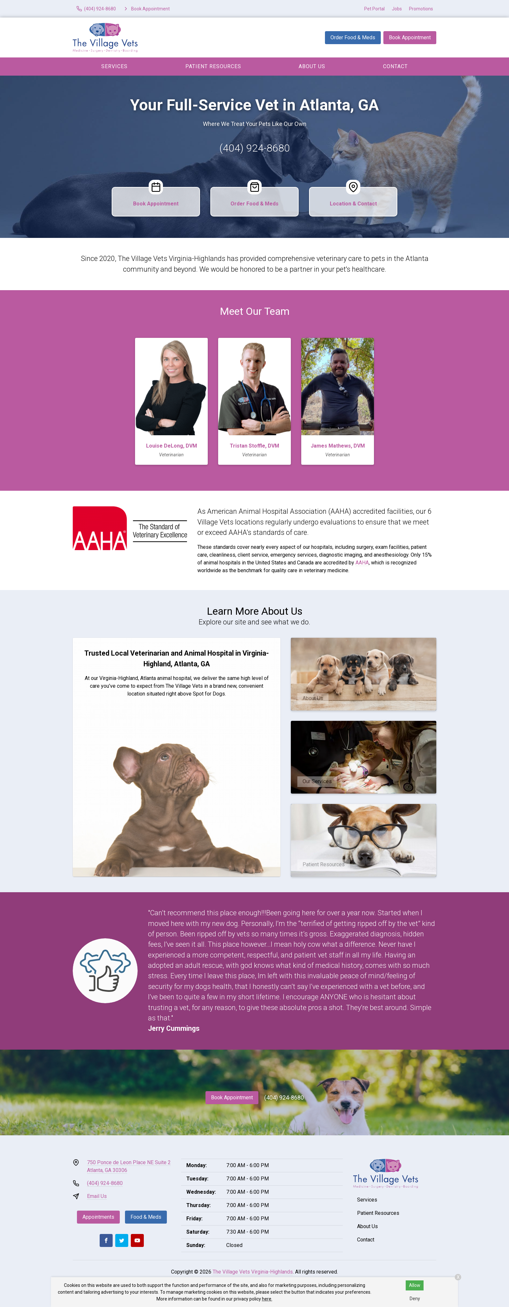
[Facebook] (106, 1240)
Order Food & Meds (352, 37)
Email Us (97, 1196)
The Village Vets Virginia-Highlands (253, 1272)
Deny (415, 1298)
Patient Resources (213, 66)
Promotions (421, 8)
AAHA (362, 563)
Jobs (397, 8)
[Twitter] (121, 1240)
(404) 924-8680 (254, 148)
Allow (414, 1285)
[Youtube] (137, 1240)
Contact (395, 66)
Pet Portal (374, 8)
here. (267, 1298)
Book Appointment (410, 37)
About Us (312, 66)
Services (114, 66)
